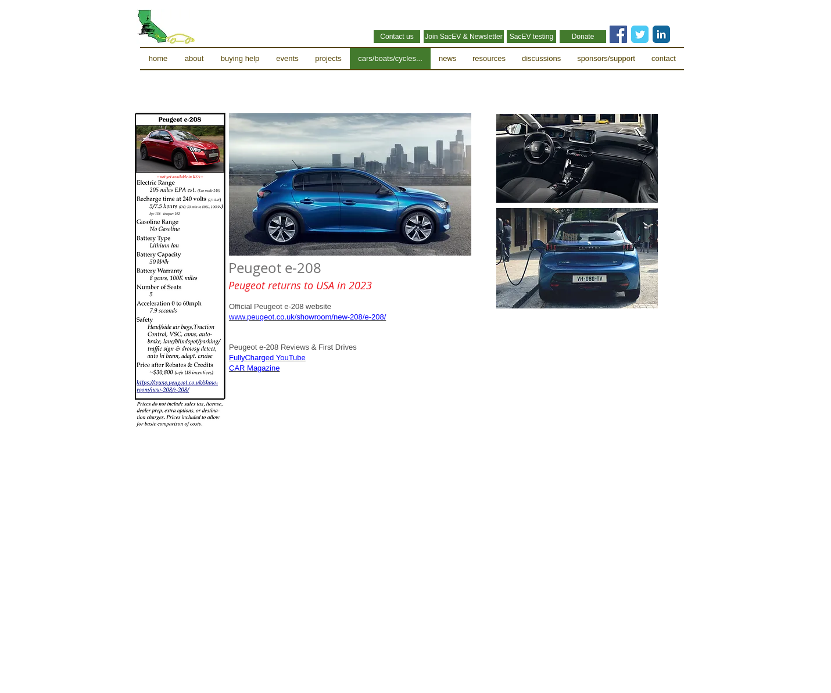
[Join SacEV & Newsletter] (464, 36)
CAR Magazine (254, 368)
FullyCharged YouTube (267, 357)
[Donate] (583, 36)
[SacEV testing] (531, 36)
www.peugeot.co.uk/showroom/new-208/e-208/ (307, 317)
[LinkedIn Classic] (661, 34)
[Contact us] (397, 36)
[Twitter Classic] (640, 34)
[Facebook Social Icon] (618, 34)
